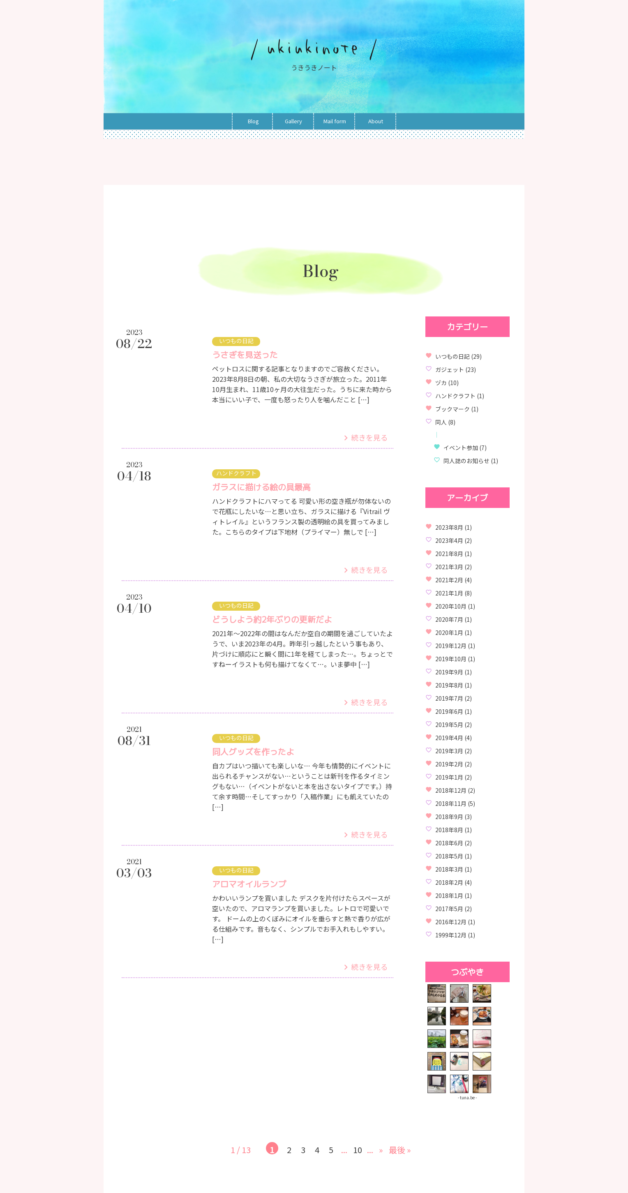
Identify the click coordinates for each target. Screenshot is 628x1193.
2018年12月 (450, 790)
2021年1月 (449, 593)
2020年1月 (449, 632)
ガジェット (449, 369)
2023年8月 (449, 527)
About (375, 121)
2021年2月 (449, 580)
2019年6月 (449, 711)
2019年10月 (450, 659)
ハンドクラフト (455, 396)
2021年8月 (449, 553)
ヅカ (441, 382)
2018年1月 (449, 895)
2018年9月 (449, 816)
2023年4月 (449, 540)
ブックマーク (452, 409)
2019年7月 (449, 698)
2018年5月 (449, 856)
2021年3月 (449, 567)
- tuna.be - (467, 1097)
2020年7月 (449, 619)
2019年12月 (450, 645)
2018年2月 (449, 882)
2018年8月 (449, 830)
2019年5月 (449, 724)
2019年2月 (449, 764)
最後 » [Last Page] (400, 1150)
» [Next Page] (381, 1150)
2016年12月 (450, 922)
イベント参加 (460, 447)
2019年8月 (449, 685)
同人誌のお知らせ (466, 461)
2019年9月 (449, 672)
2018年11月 (450, 803)
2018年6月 (449, 843)
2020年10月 (450, 606)
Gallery (293, 121)
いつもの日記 (452, 356)
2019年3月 (449, 751)
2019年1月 (449, 777)
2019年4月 (449, 738)
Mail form (334, 121)
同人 (441, 422)
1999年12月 (450, 935)
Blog (253, 121)
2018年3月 (449, 869)
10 (357, 1149)
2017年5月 (449, 909)
